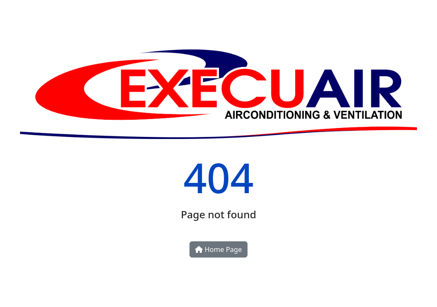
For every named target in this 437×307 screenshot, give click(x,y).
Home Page (218, 249)
